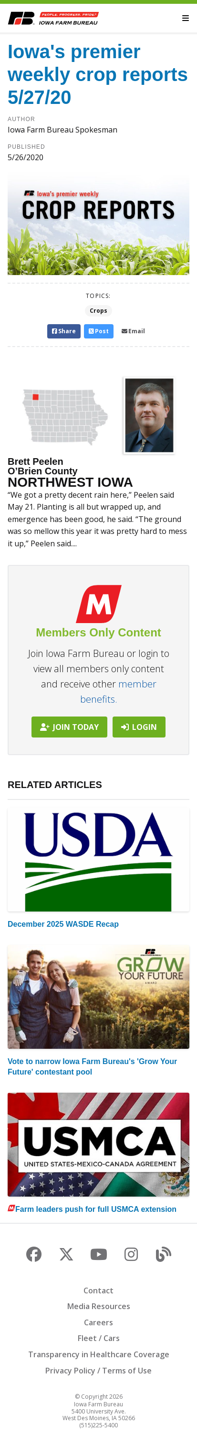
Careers (98, 1322)
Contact (98, 1290)
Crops (98, 311)
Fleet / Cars (99, 1338)
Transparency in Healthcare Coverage (98, 1354)
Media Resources (98, 1306)
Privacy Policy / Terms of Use (98, 1370)
